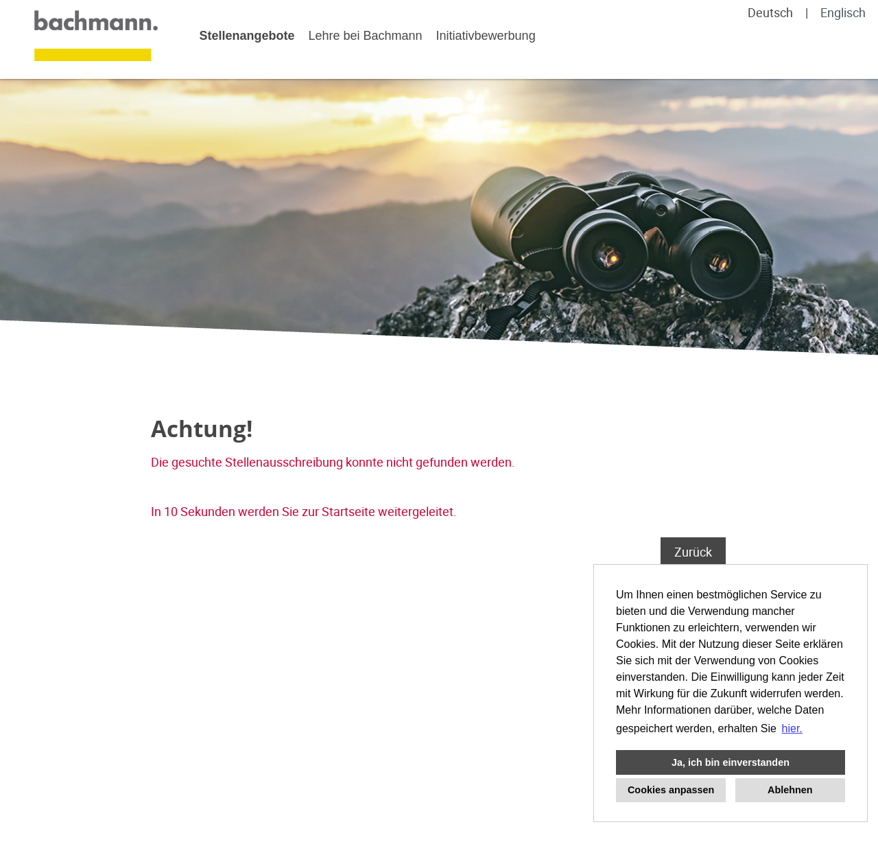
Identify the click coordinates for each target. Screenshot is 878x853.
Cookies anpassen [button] (671, 789)
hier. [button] (792, 728)
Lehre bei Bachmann (365, 36)
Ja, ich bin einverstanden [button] (731, 762)
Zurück (693, 552)
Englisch (843, 12)
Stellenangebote (246, 36)
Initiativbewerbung (486, 36)
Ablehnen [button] (790, 789)
